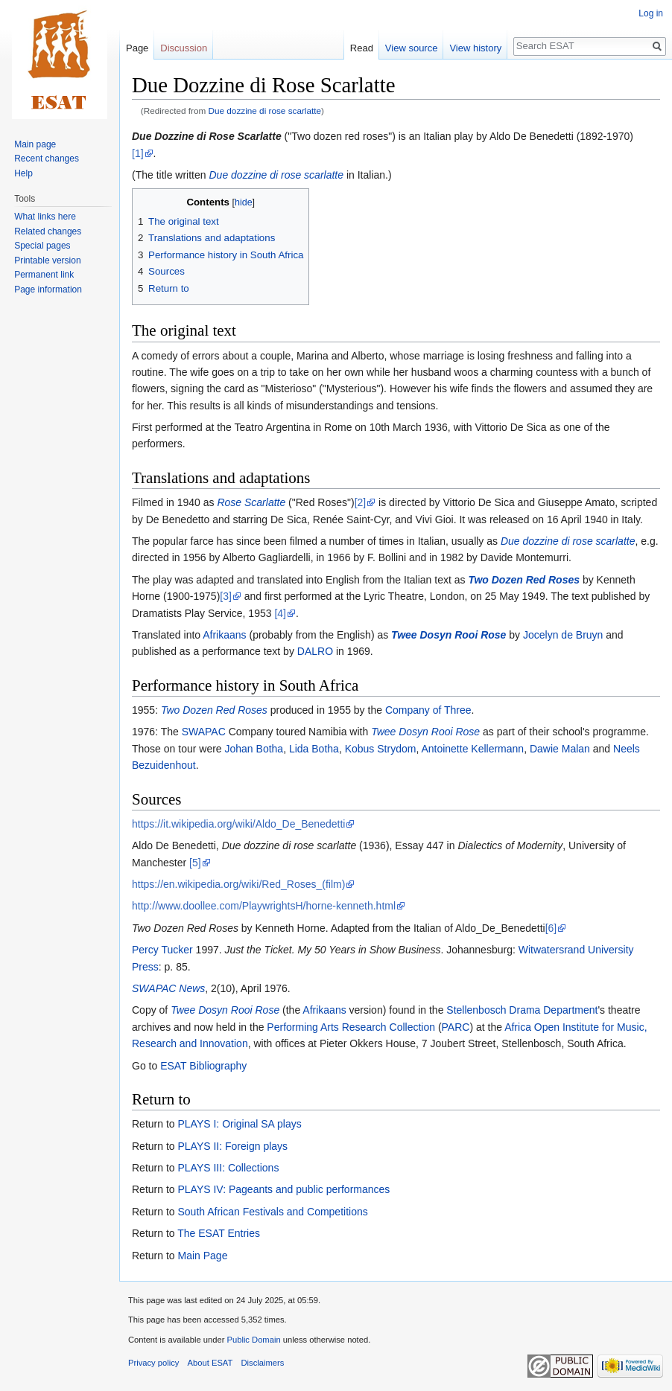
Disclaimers (263, 1362)
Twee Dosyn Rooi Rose (448, 635)
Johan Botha (254, 749)
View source (411, 48)
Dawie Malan (560, 749)
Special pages (42, 245)
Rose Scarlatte (251, 502)
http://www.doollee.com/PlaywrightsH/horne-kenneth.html (264, 906)
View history (475, 48)
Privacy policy (153, 1362)
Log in (650, 13)
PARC (456, 1027)
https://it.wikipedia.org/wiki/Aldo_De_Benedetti (238, 824)
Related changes (47, 231)
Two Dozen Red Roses (524, 580)
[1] (138, 153)
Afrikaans (224, 635)
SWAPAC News (168, 988)
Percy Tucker (162, 950)
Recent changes (46, 158)
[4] (280, 613)
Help (23, 173)
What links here (45, 216)
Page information (48, 289)
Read (361, 48)
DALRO (315, 651)
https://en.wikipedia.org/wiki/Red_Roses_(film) (238, 884)
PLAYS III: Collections (228, 1168)
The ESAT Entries (218, 1233)
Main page (35, 144)
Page (137, 48)
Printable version (47, 260)
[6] (551, 928)
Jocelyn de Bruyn (563, 635)
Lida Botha (314, 749)
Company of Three (428, 710)
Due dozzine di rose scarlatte (265, 110)
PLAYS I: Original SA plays (239, 1124)
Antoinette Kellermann (472, 749)
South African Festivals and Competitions (272, 1212)
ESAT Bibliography (203, 1066)
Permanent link (44, 274)
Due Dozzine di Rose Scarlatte (207, 136)
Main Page (202, 1256)
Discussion (183, 48)
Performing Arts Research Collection (351, 1027)
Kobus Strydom (380, 749)
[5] (195, 863)
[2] (361, 502)
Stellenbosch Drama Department (521, 1010)
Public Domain (253, 1339)
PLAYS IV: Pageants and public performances (283, 1189)
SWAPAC (204, 732)
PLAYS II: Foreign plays (232, 1146)
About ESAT (210, 1362)
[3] (226, 596)
